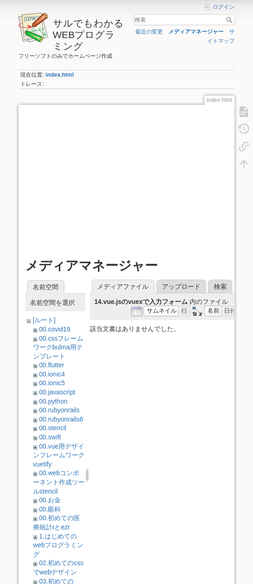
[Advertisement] (126, 176)
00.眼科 (50, 509)
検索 (230, 20)
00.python (53, 401)
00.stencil (52, 428)
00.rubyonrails (59, 410)
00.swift (50, 437)
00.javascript (57, 392)
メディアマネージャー (196, 31)
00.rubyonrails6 (61, 419)
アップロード (181, 286)
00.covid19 (54, 329)
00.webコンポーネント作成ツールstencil (59, 481)
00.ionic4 (52, 374)
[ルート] (44, 320)
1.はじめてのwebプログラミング (58, 545)
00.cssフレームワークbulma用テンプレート (58, 347)
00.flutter (51, 365)
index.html (60, 75)
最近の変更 (149, 31)
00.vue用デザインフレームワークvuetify (59, 455)
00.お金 (50, 500)
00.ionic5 (52, 383)
